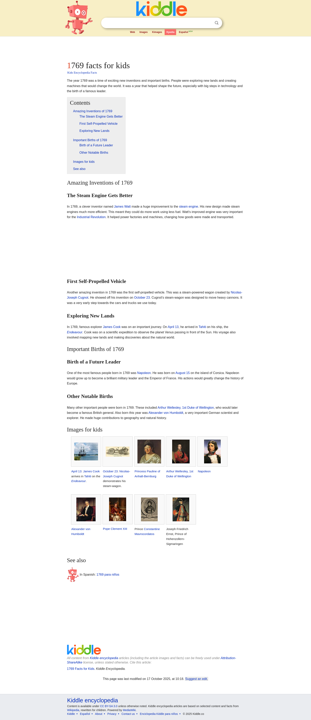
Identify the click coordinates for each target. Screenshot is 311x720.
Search (216, 22)
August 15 (183, 373)
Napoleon (144, 373)
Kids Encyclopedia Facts (82, 72)
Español (186, 32)
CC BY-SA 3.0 (108, 706)
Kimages (157, 32)
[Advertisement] (155, 47)
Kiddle (71, 713)
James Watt (122, 206)
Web (132, 32)
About (98, 713)
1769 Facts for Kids (80, 668)
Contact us (128, 713)
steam (183, 206)
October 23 (142, 297)
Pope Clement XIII (115, 528)
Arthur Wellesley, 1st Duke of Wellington (185, 407)
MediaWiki (129, 710)
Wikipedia (73, 710)
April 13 (173, 327)
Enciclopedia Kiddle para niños (159, 713)
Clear (208, 23)
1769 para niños (108, 574)
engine (193, 206)
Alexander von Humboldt (165, 412)
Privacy (111, 713)
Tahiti (202, 327)
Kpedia (170, 32)
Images (143, 32)
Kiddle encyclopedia (104, 658)
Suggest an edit (196, 679)
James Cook (112, 327)
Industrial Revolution (91, 217)
